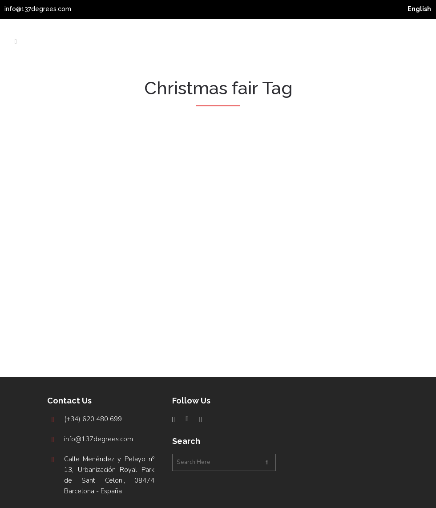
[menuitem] (419, 9)
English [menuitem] (419, 8)
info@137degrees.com (37, 8)
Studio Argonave (234, 496)
